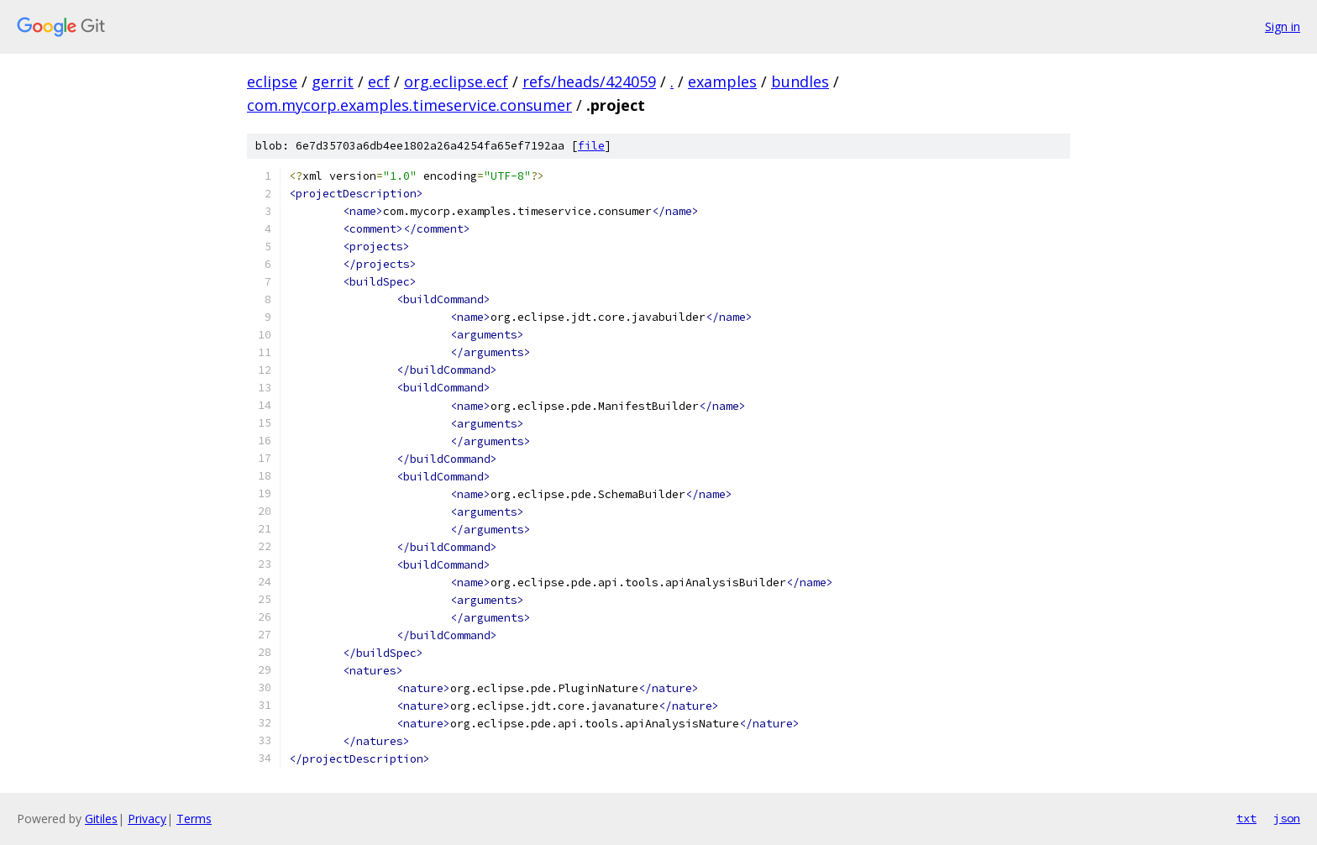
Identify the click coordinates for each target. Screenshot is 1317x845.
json (1286, 818)
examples (722, 81)
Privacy (147, 819)
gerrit (333, 81)
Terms (194, 819)
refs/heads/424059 (589, 81)
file (591, 146)
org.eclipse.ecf (456, 81)
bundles (800, 81)
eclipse (272, 81)
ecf (379, 81)
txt (1246, 818)
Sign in (1282, 26)
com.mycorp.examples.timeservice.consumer (409, 105)
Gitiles (101, 819)
